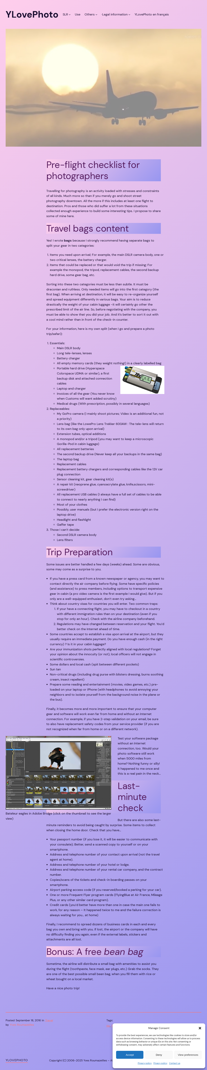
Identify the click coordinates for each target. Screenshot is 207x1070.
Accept (130, 1054)
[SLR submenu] (70, 14)
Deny (159, 1054)
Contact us (174, 1063)
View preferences (188, 1054)
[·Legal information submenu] (129, 14)
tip (108, 1026)
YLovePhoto (17, 1060)
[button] (200, 1028)
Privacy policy (145, 1063)
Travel (49, 1020)
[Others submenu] (96, 14)
